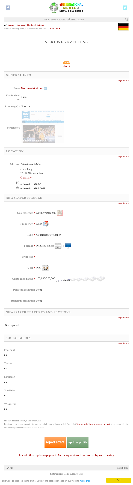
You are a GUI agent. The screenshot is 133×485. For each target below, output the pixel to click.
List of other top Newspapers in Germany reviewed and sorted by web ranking (66, 455)
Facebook (122, 467)
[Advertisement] (95, 109)
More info (85, 481)
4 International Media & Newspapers (66, 474)
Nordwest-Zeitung (35, 25)
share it (66, 66)
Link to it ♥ (55, 28)
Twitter (9, 467)
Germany (21, 25)
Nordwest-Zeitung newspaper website (93, 424)
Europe (11, 25)
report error (124, 80)
